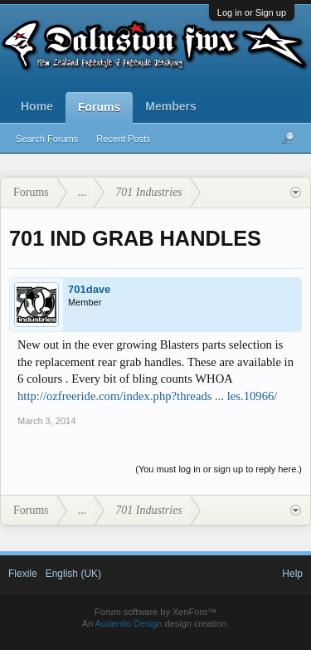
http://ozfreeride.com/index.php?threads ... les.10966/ (147, 396)
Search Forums (47, 139)
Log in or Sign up (251, 12)
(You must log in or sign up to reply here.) (218, 469)
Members (170, 106)
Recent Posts (123, 139)
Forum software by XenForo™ (155, 612)
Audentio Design (129, 623)
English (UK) (73, 573)
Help (292, 573)
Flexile (22, 573)
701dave (89, 289)
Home (37, 106)
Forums (99, 107)
